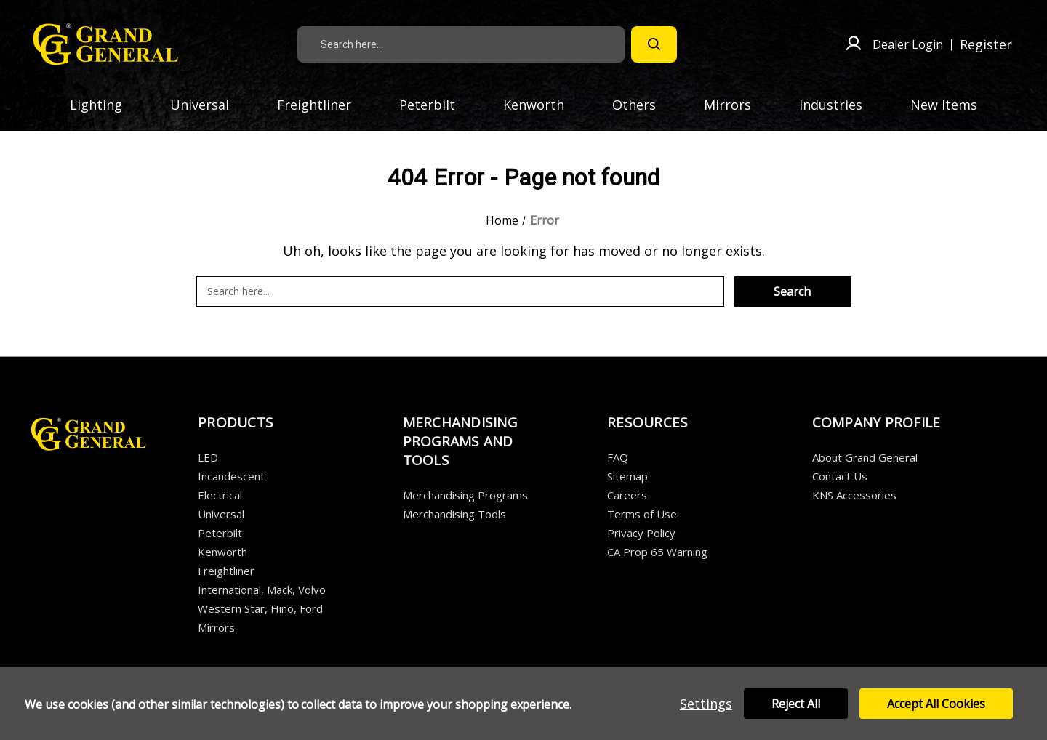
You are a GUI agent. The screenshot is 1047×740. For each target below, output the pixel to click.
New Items (943, 104)
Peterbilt (436, 104)
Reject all (795, 704)
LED (208, 457)
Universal (208, 104)
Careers (627, 495)
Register (986, 44)
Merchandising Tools (454, 514)
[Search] (654, 44)
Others (642, 104)
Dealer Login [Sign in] (907, 44)
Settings (706, 703)
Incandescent (231, 476)
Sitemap (627, 476)
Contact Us (839, 476)
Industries (839, 104)
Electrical (220, 495)
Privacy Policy (641, 533)
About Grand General (865, 457)
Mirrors (736, 104)
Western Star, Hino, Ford (260, 608)
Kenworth (542, 104)
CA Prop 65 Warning (657, 551)
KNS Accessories (854, 495)
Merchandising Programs (465, 495)
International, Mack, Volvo (262, 589)
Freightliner (323, 104)
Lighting (105, 104)
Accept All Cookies (936, 704)
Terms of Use (642, 514)
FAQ (617, 457)
